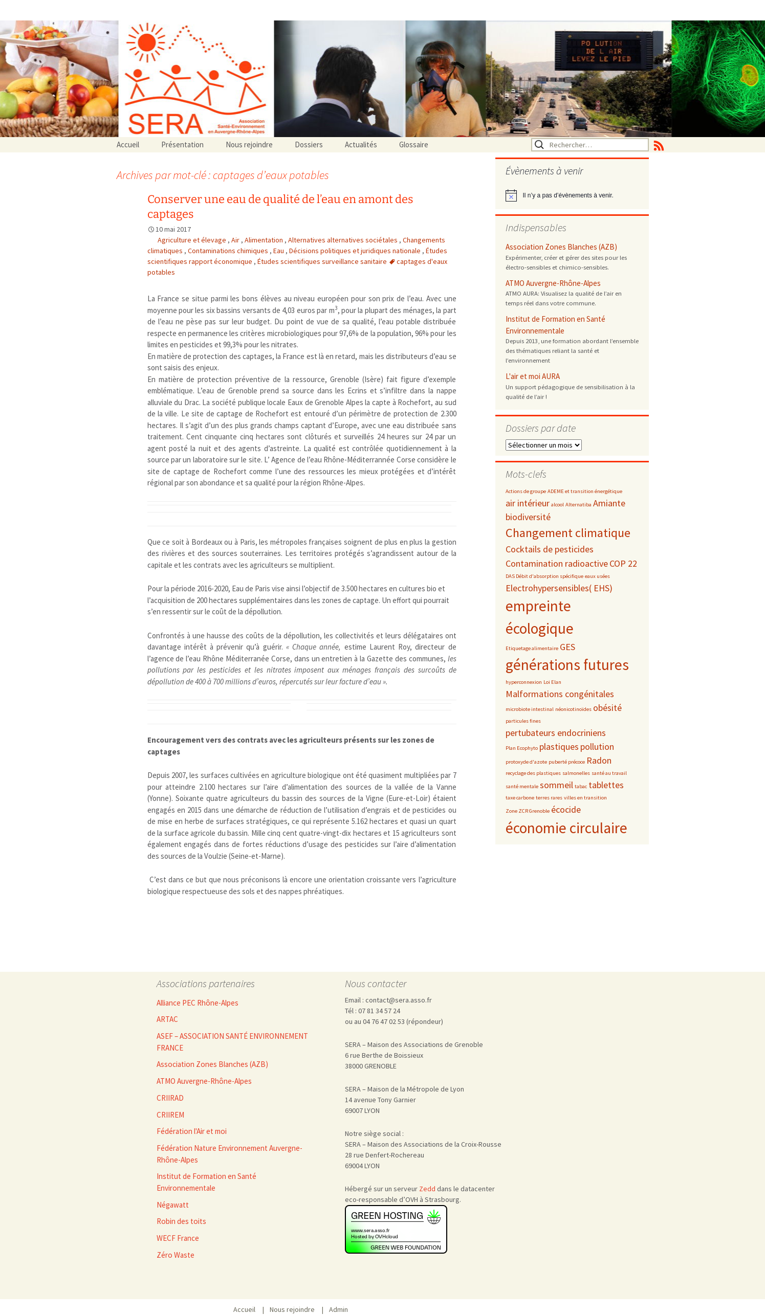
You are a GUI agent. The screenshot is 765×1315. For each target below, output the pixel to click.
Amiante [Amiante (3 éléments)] (609, 503)
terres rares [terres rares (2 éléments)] (549, 797)
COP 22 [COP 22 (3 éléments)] (623, 563)
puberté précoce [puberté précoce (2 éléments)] (567, 762)
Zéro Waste (175, 1255)
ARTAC (167, 1019)
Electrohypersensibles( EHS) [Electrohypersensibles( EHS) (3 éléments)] (559, 588)
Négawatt (173, 1205)
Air (236, 239)
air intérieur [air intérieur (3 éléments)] (528, 503)
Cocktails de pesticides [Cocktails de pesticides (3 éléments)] (550, 549)
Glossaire (413, 144)
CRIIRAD (170, 1098)
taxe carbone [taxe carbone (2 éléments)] (520, 797)
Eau (279, 250)
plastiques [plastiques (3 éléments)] (559, 746)
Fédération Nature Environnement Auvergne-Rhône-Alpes (229, 1154)
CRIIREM (170, 1115)
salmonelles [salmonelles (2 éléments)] (576, 773)
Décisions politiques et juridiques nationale (355, 250)
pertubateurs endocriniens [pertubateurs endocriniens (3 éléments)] (556, 733)
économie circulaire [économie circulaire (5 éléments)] (566, 827)
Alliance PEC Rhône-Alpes (197, 1003)
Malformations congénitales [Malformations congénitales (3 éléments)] (560, 694)
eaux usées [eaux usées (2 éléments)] (597, 576)
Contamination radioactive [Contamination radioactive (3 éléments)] (557, 563)
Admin (338, 1309)
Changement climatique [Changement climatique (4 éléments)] (568, 533)
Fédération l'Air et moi (192, 1131)
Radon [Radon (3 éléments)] (598, 760)
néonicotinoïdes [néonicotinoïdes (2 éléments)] (573, 709)
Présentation (182, 144)
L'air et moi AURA (533, 376)
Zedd (427, 1188)
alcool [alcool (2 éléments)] (557, 504)
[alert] (572, 195)
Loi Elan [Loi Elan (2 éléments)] (552, 682)
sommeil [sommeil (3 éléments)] (556, 785)
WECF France (178, 1238)
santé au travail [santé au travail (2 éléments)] (609, 773)
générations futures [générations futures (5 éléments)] (567, 664)
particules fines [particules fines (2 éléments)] (523, 721)
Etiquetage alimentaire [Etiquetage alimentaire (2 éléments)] (532, 648)
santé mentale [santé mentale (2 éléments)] (522, 786)
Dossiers (309, 144)
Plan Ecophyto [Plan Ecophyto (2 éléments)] (522, 748)
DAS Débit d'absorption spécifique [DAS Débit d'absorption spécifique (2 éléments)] (544, 576)
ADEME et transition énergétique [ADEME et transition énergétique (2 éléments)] (585, 491)
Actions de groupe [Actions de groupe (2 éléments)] (526, 491)
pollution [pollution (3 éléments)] (597, 746)
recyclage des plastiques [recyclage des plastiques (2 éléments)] (533, 773)
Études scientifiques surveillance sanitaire (322, 261)
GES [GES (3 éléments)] (567, 647)
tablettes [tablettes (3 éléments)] (606, 785)
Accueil (128, 144)
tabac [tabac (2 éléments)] (581, 786)
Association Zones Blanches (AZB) (561, 247)
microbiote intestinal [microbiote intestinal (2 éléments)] (530, 709)
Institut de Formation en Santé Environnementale (555, 325)
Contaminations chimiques (229, 250)
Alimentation (265, 239)
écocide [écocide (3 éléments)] (566, 809)
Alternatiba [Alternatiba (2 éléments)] (578, 504)
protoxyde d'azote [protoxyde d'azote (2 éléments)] (526, 762)
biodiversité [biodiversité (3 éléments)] (528, 517)
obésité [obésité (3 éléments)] (607, 708)
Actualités (361, 144)
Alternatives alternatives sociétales (343, 239)
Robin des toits (181, 1221)
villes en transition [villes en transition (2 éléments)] (585, 797)
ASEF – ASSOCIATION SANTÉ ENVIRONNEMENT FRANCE (232, 1042)
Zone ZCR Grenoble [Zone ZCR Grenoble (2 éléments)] (528, 811)
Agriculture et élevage (193, 239)
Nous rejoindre (249, 144)
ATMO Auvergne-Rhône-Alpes (553, 283)
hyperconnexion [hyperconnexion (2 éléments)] (524, 682)
